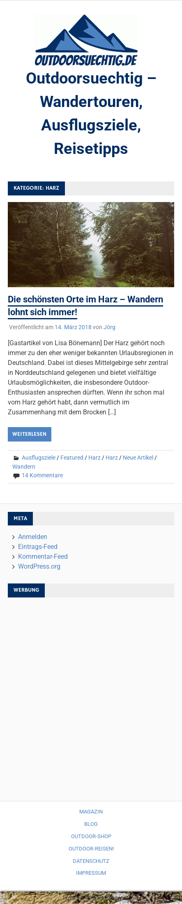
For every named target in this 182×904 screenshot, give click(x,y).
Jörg (109, 327)
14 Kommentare (42, 475)
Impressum (91, 873)
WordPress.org (39, 566)
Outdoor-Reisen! (91, 849)
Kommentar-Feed (43, 556)
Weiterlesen (29, 434)
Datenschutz (91, 861)
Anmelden (32, 537)
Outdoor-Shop (91, 836)
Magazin (91, 812)
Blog (91, 824)
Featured (71, 457)
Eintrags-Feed (38, 547)
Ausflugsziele (38, 457)
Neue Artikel (138, 457)
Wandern (23, 466)
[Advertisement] (91, 695)
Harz (94, 457)
